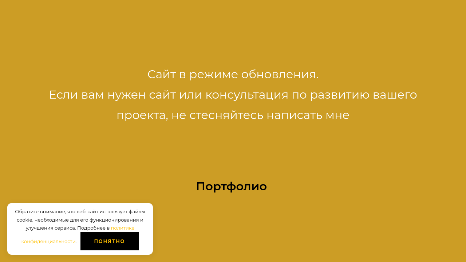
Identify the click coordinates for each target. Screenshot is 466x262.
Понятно (109, 241)
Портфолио (231, 186)
